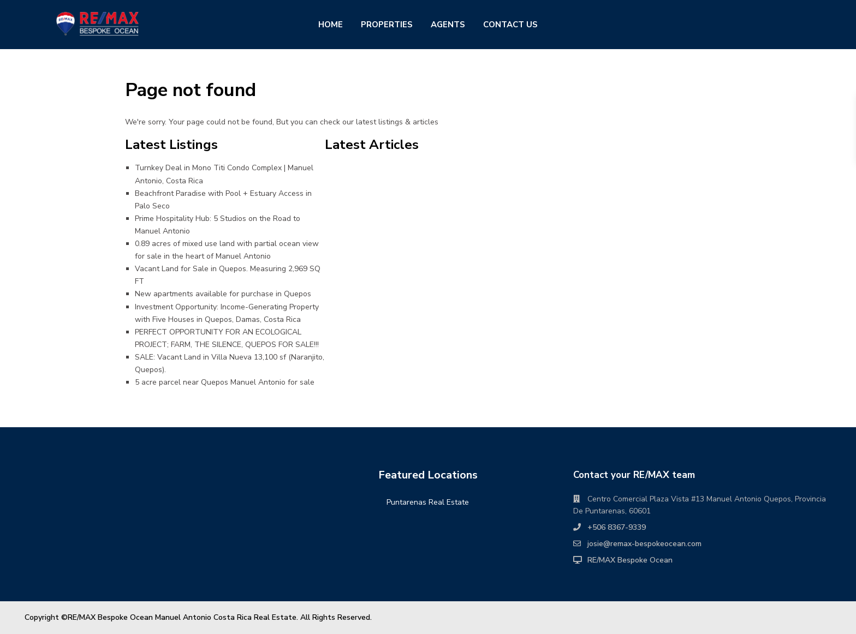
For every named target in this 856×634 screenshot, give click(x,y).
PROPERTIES (387, 24)
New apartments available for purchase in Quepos (223, 294)
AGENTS (448, 24)
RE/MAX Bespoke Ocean (630, 560)
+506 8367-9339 (616, 527)
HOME (330, 24)
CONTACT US (510, 24)
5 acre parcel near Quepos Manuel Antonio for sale (224, 382)
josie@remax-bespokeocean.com (644, 544)
